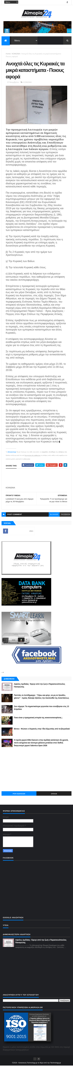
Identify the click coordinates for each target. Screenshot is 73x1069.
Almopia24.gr (12, 455)
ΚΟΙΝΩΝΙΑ (16, 54)
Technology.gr (55, 1066)
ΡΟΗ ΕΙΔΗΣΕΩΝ (19, 797)
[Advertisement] (37, 772)
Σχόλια (54, 797)
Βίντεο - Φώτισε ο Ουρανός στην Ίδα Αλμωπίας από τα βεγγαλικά (42, 732)
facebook (65, 518)
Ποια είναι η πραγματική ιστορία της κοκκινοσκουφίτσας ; (38, 721)
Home (8, 54)
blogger (54, 518)
